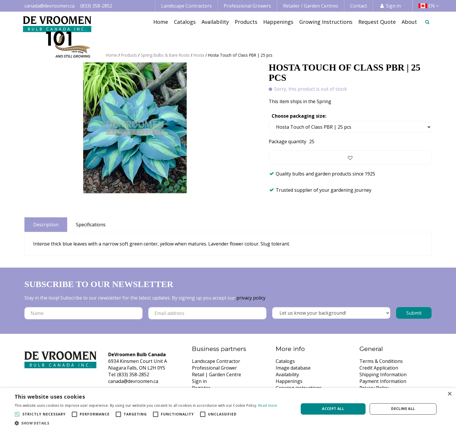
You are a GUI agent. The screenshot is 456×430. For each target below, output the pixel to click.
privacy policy (251, 298)
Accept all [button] (333, 408)
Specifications (91, 224)
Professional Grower (214, 368)
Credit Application (378, 368)
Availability (287, 374)
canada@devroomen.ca (49, 6)
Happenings (289, 381)
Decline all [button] (403, 408)
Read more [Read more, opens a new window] (267, 405)
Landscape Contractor (216, 361)
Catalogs (285, 361)
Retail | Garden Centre (216, 374)
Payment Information (382, 381)
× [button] (449, 394)
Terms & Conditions (381, 361)
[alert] (228, 409)
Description (45, 224)
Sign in (393, 6)
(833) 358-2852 (96, 6)
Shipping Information (383, 374)
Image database (293, 368)
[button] (146, 423)
